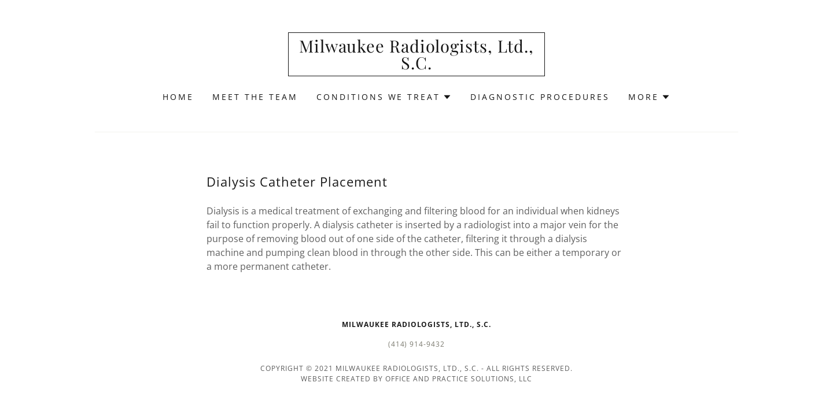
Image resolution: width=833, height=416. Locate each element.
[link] (416, 66)
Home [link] (178, 96)
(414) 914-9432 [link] (416, 344)
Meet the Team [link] (255, 96)
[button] (384, 97)
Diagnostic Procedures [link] (540, 96)
